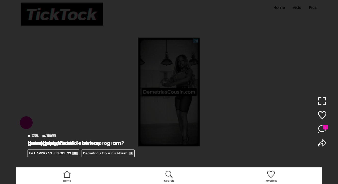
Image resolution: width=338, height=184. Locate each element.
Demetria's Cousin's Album (108, 153)
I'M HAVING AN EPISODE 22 (53, 153)
